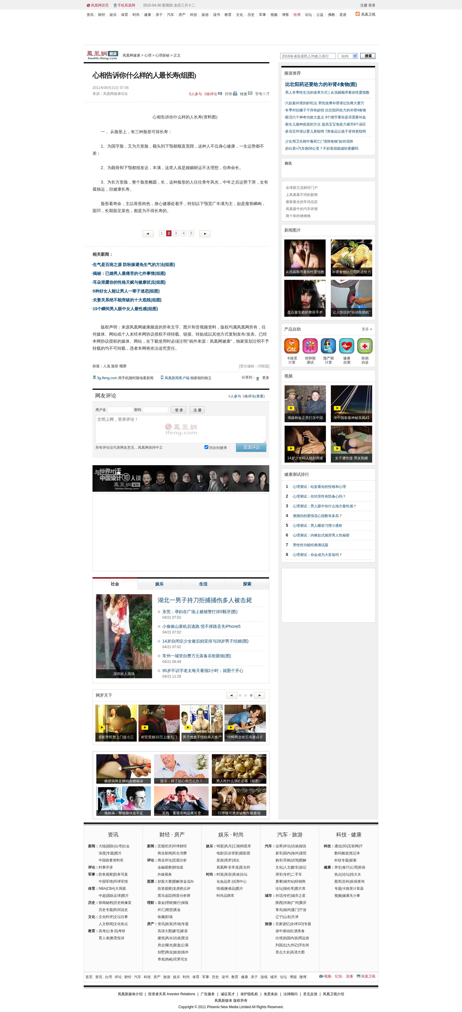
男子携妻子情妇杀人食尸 (202, 737)
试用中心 (239, 881)
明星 (220, 846)
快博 (297, 15)
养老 (161, 959)
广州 (294, 903)
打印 (228, 94)
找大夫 (355, 874)
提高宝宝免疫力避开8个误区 (344, 124)
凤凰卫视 (368, 14)
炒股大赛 (165, 881)
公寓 (185, 945)
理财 (169, 903)
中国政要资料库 (111, 860)
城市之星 (298, 896)
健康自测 (346, 358)
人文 (287, 867)
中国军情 (106, 881)
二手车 (296, 874)
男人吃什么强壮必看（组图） (239, 781)
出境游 (280, 938)
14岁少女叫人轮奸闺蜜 (305, 458)
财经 (101, 15)
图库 (337, 881)
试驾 (294, 860)
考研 (121, 931)
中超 (102, 896)
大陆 (102, 846)
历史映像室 (122, 903)
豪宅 (176, 931)
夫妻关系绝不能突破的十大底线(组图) (127, 300)
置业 (185, 938)
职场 (169, 917)
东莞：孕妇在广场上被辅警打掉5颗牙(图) (199, 611)
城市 (273, 977)
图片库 (300, 888)
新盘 (177, 945)
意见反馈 (310, 994)
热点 (337, 874)
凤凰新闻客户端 (177, 378)
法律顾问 (290, 994)
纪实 (338, 976)
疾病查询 (357, 881)
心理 (147, 55)
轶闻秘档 (106, 903)
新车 (279, 853)
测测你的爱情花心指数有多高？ (317, 516)
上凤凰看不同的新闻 (302, 195)
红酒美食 (298, 931)
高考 (102, 931)
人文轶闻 (106, 924)
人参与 (195, 94)
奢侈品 (230, 888)
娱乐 (113, 15)
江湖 (236, 846)
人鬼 (106, 366)
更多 (365, 329)
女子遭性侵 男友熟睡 (351, 458)
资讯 (90, 15)
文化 (239, 15)
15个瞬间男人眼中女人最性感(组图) (125, 308)
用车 (279, 874)
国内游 (292, 938)
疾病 (361, 867)
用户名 (100, 410)
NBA (102, 888)
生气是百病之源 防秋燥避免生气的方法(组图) (134, 264)
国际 (110, 846)
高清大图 (165, 931)
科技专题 (341, 860)
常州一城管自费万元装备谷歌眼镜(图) (196, 655)
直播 (349, 976)
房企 (161, 945)
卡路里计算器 (353, 888)
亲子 (159, 15)
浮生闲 (303, 945)
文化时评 (106, 917)
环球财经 (180, 846)
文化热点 (121, 924)
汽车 (170, 15)
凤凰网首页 (100, 5)
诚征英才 (228, 994)
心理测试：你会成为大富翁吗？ (317, 555)
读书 (216, 15)
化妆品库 (224, 881)
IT (361, 846)
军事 (262, 15)
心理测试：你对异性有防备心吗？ (319, 496)
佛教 (331, 15)
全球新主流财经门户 (302, 188)
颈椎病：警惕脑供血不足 (123, 813)
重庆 (302, 903)
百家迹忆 (282, 924)
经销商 (300, 881)
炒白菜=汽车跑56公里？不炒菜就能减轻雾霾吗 (321, 148)
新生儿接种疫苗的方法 (303, 124)
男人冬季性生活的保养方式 (306, 92)
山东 (287, 917)
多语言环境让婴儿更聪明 (304, 131)
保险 (185, 903)
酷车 (294, 867)
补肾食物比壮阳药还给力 (351, 272)
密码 (137, 410)
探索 (353, 860)
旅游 (205, 15)
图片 (118, 853)
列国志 (280, 945)
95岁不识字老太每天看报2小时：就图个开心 (202, 670)
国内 (287, 853)
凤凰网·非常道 (228, 867)
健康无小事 (351, 896)
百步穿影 (232, 853)
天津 (294, 917)
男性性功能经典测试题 (310, 545)
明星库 (245, 846)
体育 (124, 15)
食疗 (345, 867)
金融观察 (165, 867)
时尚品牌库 (225, 896)
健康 (147, 15)
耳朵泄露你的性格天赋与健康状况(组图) (129, 282)
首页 (89, 977)
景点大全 (282, 952)
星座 (342, 15)
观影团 (245, 853)
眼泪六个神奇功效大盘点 (304, 117)
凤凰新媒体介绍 (130, 994)
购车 (279, 860)
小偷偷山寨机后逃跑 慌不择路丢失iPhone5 (201, 626)
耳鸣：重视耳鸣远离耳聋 (181, 813)
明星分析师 (181, 896)
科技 (193, 15)
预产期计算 (328, 358)
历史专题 (106, 910)
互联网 (353, 846)
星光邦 (245, 867)
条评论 (211, 94)
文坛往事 (121, 917)
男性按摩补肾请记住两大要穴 (341, 103)
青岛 (279, 910)
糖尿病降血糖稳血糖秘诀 (123, 781)
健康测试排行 (296, 474)
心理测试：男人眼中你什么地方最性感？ (325, 506)
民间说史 (121, 910)
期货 (169, 910)
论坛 (308, 15)
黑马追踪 (165, 896)
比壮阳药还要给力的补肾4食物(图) (321, 84)
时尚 (136, 15)
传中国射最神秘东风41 (351, 418)
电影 (220, 853)
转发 (243, 94)
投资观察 (165, 888)
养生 (337, 867)
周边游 (303, 938)
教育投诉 (117, 938)
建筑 (161, 938)
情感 (220, 888)
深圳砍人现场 (124, 674)
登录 (371, 5)
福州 (287, 910)
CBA (110, 888)
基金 (161, 903)
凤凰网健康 (131, 55)
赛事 (279, 881)
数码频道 (341, 853)
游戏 (264, 977)
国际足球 (114, 896)
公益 (320, 15)
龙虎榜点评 (181, 888)
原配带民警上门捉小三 (116, 737)
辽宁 (279, 917)
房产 (182, 15)
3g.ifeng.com (107, 378)
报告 (302, 846)
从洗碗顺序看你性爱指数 (350, 92)
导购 (287, 860)
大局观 (120, 888)
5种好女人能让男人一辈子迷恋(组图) (126, 291)
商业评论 (165, 860)
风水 (169, 938)
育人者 (104, 938)
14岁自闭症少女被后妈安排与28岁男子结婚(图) (205, 641)
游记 (302, 867)
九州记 (292, 945)
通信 (337, 846)
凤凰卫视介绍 (333, 994)
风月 (228, 846)
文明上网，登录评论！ (180, 429)
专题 (110, 853)
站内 (345, 56)
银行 (177, 903)
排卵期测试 (310, 358)
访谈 (177, 938)
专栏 (287, 874)
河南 (287, 903)
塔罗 (228, 860)
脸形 (114, 366)
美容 (228, 874)
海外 (185, 952)
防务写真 (121, 874)
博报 (293, 977)
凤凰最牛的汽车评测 (302, 209)
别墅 (161, 952)
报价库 (288, 888)
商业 (169, 952)
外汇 (161, 910)
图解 (302, 860)
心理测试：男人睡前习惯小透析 (317, 526)
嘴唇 (122, 366)
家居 (184, 931)
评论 (287, 846)
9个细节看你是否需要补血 (345, 117)
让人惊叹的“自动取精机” (351, 312)
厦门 (294, 910)
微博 (302, 977)
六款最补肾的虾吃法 (301, 103)
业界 (279, 846)
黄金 (177, 910)
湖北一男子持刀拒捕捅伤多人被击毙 (205, 600)
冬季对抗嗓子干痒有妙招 (304, 110)
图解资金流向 (183, 881)
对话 (279, 896)
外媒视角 (165, 874)
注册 (363, 5)
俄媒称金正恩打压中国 (305, 418)
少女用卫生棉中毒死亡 (303, 141)
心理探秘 (162, 55)
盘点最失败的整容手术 (305, 312)
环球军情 (121, 881)
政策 (169, 924)
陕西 (279, 903)
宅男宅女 (181, 959)
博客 (285, 15)
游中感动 (282, 931)
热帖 (169, 959)
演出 (236, 860)
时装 (220, 874)
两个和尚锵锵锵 (298, 216)
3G (344, 846)
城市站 (288, 881)
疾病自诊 (365, 358)
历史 (251, 15)
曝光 (169, 945)
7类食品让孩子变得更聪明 (345, 131)
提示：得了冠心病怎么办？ (181, 781)
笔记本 (354, 853)
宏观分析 (180, 860)
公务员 (112, 931)
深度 (102, 853)
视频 (274, 15)
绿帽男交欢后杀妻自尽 (245, 737)
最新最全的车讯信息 (302, 202)
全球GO (297, 924)
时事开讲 (106, 867)
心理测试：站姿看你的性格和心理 (319, 487)
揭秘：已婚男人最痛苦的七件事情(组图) (129, 273)
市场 (177, 924)
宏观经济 (165, 846)
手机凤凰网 (126, 5)
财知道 (178, 867)
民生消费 (180, 853)
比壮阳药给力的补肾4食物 (345, 110)
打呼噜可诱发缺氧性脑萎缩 (239, 813)
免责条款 (271, 994)
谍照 (302, 853)
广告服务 (208, 994)
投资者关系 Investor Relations (171, 994)
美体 (236, 874)
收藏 (161, 917)
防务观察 (106, 874)
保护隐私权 (249, 994)
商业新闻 (165, 853)
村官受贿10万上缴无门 (159, 737)
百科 (345, 881)
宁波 (302, 910)
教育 (228, 15)
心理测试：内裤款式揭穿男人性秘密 (321, 535)
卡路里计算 (292, 358)
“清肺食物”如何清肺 (337, 141)
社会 (126, 846)
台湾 (118, 846)
